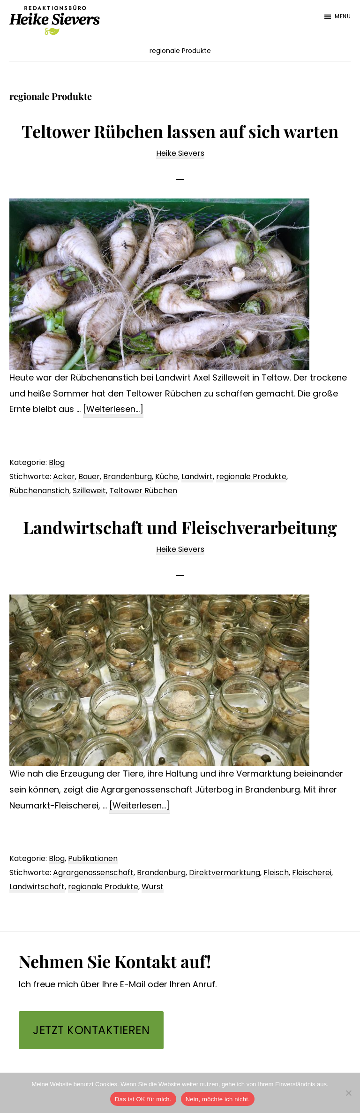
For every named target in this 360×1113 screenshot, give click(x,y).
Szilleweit (89, 490)
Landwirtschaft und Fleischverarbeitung (180, 527)
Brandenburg (127, 476)
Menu (343, 16)
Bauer (89, 476)
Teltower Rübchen (143, 490)
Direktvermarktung (224, 872)
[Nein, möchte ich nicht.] (348, 1093)
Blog (57, 462)
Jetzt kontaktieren (91, 1030)
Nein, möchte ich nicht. (218, 1099)
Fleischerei (311, 872)
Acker (64, 476)
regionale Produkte (251, 476)
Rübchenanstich (39, 490)
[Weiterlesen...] (113, 409)
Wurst (153, 886)
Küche (166, 476)
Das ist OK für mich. (143, 1099)
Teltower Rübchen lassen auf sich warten (180, 131)
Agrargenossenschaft (93, 872)
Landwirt (197, 476)
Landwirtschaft (37, 886)
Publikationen (93, 858)
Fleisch (276, 872)
